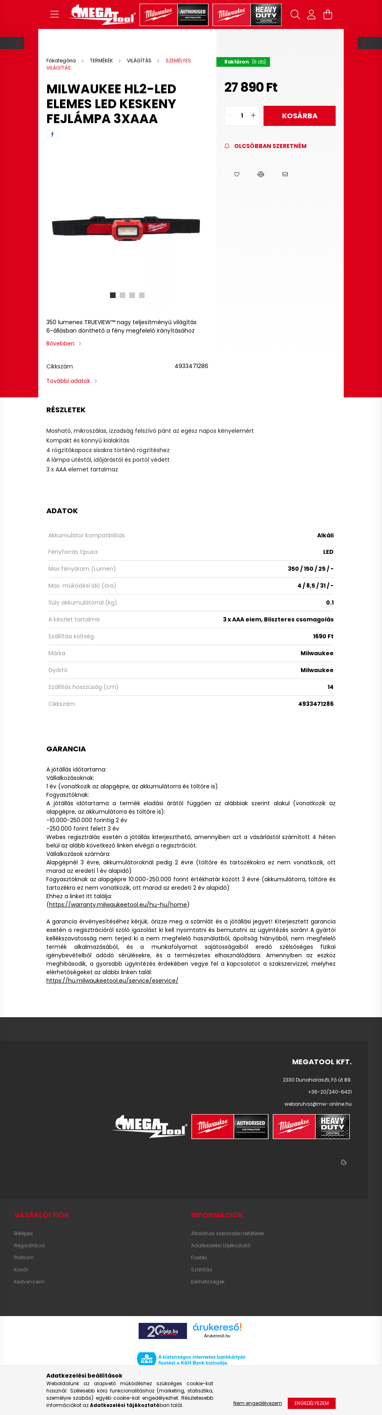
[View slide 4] (142, 295)
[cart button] (328, 14)
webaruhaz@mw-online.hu (318, 1103)
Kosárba (300, 116)
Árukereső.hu (217, 1335)
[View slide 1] (113, 295)
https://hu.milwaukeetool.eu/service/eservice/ (112, 981)
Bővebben (60, 343)
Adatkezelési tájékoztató (220, 1245)
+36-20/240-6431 (330, 1091)
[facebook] (52, 134)
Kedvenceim (29, 1282)
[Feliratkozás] (265, 146)
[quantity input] (242, 115)
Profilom (24, 1258)
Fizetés (199, 1258)
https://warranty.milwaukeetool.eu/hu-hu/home (118, 905)
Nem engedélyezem (257, 1403)
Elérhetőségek (207, 1282)
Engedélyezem (312, 1403)
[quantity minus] (231, 116)
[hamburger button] (54, 14)
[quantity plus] (253, 116)
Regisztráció (29, 1245)
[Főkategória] (61, 60)
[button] (236, 175)
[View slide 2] (122, 295)
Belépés (23, 1233)
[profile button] (311, 14)
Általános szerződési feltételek (227, 1233)
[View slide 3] (132, 295)
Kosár (21, 1270)
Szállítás (201, 1270)
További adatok (68, 381)
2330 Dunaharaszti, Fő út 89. (317, 1079)
